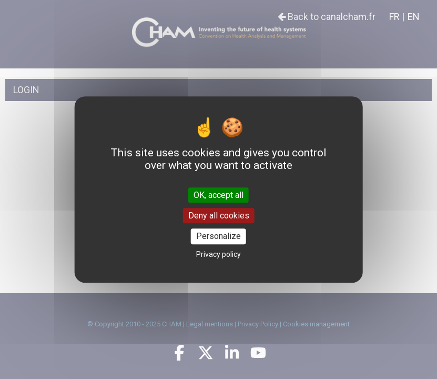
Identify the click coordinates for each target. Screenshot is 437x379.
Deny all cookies (218, 216)
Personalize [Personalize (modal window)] (218, 237)
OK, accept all (218, 195)
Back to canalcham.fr (326, 16)
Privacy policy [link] (218, 254)
